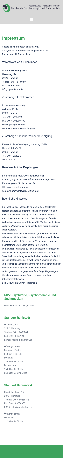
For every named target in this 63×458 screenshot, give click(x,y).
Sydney (49, 453)
